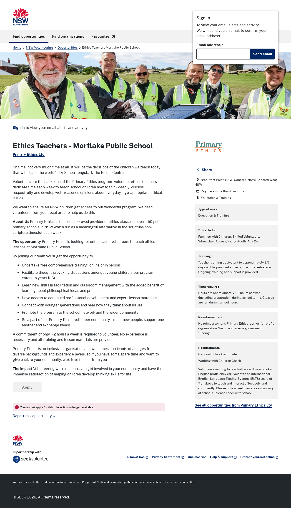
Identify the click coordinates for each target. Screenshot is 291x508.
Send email (262, 54)
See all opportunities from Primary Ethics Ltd (233, 405)
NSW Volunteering (39, 47)
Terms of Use (136, 456)
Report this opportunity (34, 415)
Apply (27, 387)
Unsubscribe (197, 456)
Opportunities (68, 47)
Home (17, 47)
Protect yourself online (259, 456)
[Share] (204, 169)
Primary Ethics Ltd (29, 154)
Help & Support (223, 456)
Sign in (19, 127)
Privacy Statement (168, 456)
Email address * (209, 45)
